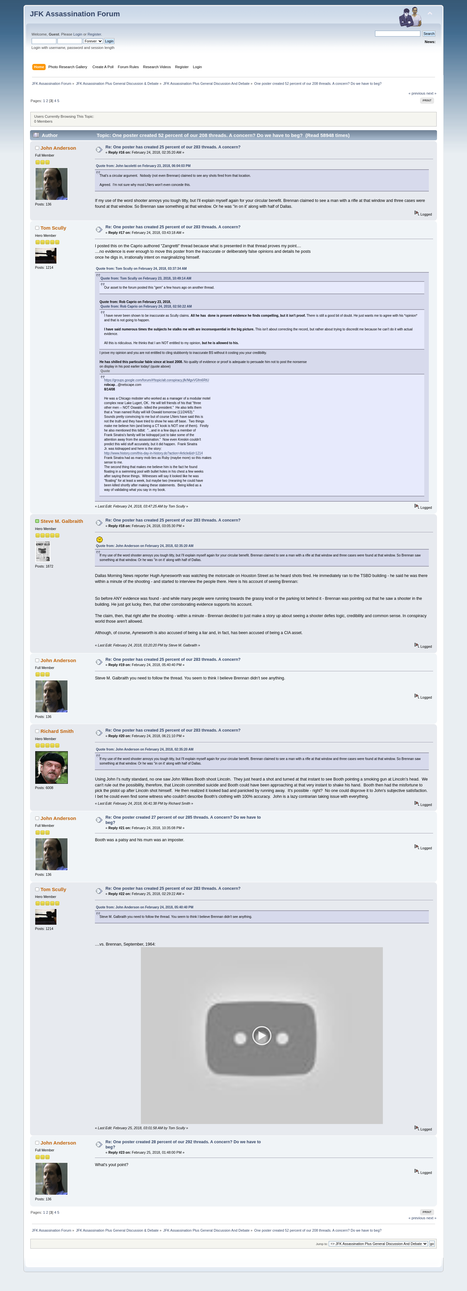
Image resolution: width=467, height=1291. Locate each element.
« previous (417, 93)
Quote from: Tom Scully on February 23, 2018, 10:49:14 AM (145, 278)
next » (432, 93)
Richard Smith (56, 731)
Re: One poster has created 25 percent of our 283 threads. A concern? (173, 147)
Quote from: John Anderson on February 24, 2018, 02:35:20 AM (144, 546)
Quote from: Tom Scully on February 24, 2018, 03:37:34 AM (141, 268)
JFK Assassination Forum (75, 14)
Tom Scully (53, 228)
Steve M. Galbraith (61, 521)
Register (94, 34)
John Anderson (58, 148)
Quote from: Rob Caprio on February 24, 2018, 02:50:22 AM (146, 306)
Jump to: (322, 1253)
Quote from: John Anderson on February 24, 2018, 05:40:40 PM (144, 907)
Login (77, 34)
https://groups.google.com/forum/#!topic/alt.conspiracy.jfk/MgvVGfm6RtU (156, 380)
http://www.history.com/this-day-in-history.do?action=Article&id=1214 (153, 453)
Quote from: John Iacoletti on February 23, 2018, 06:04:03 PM (143, 166)
